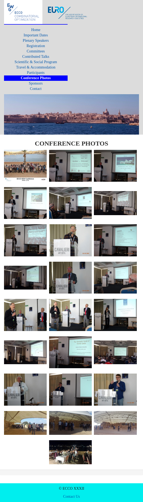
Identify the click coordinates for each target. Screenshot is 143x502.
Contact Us (71, 497)
